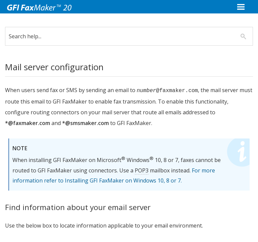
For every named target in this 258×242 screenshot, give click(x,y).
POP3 (147, 170)
